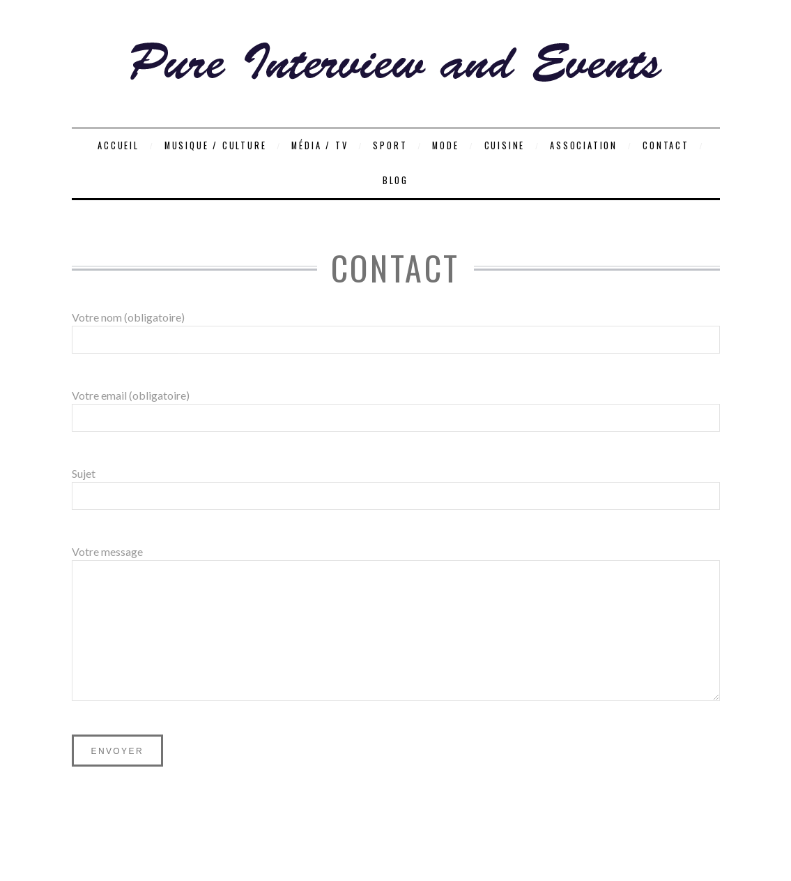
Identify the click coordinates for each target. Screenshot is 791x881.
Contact (666, 145)
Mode (445, 145)
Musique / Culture (215, 145)
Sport (390, 145)
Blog (395, 180)
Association (583, 145)
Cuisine (504, 145)
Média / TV (319, 145)
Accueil (118, 145)
